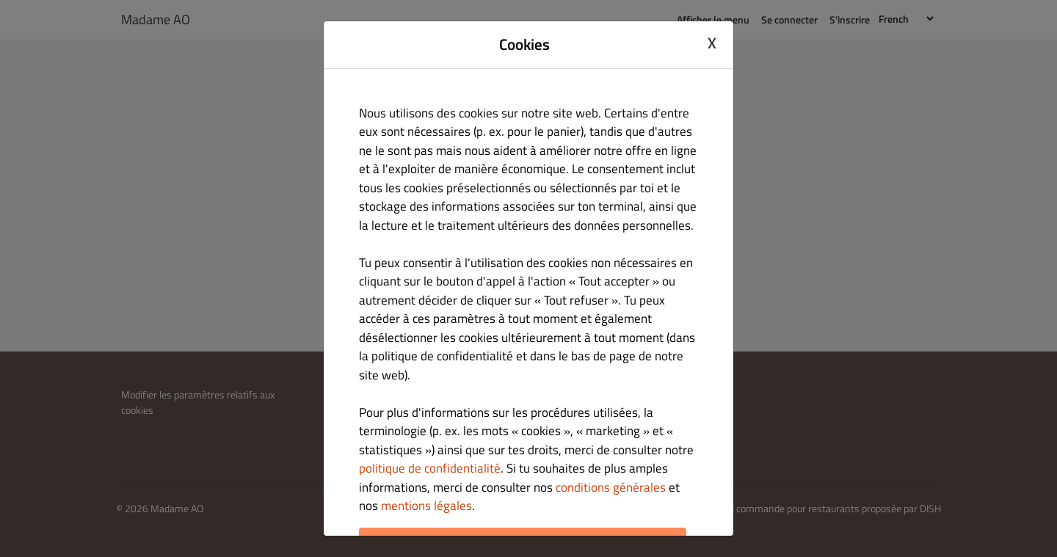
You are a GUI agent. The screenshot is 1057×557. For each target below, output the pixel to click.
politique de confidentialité (430, 468)
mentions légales (426, 505)
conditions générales (611, 487)
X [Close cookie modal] (712, 43)
